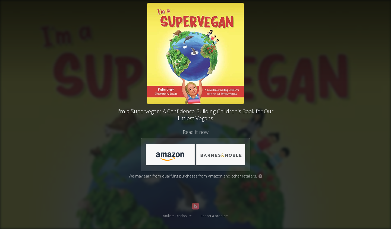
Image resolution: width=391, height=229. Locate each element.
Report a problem (214, 216)
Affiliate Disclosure (177, 216)
